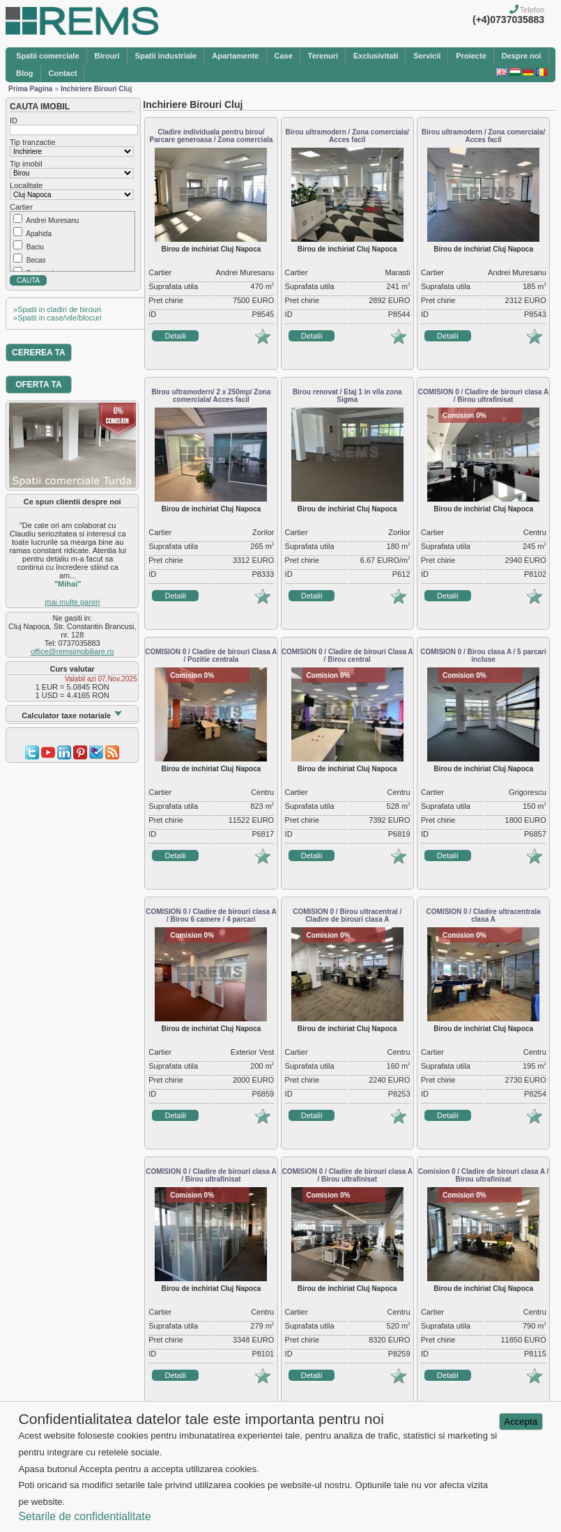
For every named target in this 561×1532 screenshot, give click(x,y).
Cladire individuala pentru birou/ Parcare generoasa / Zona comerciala (211, 136)
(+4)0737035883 (508, 19)
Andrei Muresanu (52, 220)
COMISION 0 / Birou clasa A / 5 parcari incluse (483, 655)
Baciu (35, 247)
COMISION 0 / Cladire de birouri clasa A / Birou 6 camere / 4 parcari (211, 915)
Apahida (39, 234)
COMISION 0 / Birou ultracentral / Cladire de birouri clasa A (347, 915)
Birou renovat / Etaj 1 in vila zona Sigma (347, 395)
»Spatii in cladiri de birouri (57, 309)
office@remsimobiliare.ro (72, 651)
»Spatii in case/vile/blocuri (57, 318)
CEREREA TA (39, 352)
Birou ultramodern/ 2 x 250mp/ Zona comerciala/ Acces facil (211, 395)
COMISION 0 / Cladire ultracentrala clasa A (483, 915)
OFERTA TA (38, 384)
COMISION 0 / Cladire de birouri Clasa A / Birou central (347, 655)
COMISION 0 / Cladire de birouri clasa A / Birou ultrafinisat (483, 395)
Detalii (175, 336)
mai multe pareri (72, 602)
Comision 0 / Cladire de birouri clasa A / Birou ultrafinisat (483, 1175)
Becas (36, 260)
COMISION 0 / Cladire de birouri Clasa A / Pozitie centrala (211, 655)
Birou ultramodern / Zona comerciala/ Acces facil (347, 136)
